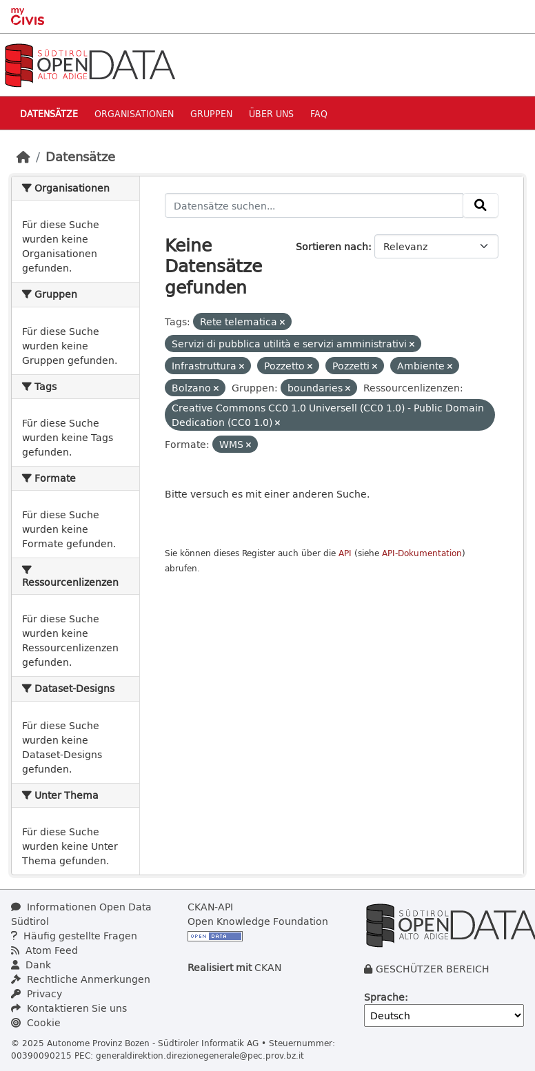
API (345, 553)
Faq (318, 113)
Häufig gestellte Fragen (74, 935)
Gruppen (211, 113)
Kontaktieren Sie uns (69, 1008)
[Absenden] (480, 205)
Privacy (36, 993)
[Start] (23, 156)
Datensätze (49, 113)
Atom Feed (44, 950)
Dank (31, 964)
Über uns (271, 113)
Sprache (384, 997)
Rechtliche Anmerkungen (80, 979)
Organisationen (134, 113)
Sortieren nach (332, 246)
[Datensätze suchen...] (314, 205)
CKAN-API (210, 906)
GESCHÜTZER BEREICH (432, 968)
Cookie (36, 1022)
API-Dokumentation (422, 553)
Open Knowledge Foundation (258, 921)
